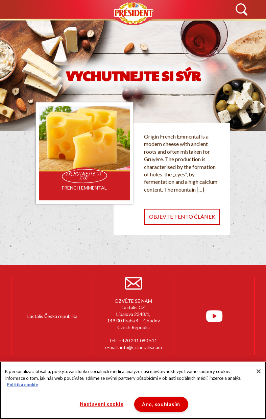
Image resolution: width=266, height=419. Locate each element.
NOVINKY (25, 27)
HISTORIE (62, 27)
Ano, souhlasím (161, 404)
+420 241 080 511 (138, 340)
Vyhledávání (241, 9)
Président (133, 13)
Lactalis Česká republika (52, 316)
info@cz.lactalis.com (141, 347)
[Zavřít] (258, 371)
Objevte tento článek (182, 216)
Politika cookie (22, 384)
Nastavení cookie (102, 404)
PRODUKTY (102, 27)
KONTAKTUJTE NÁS (220, 27)
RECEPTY (173, 27)
